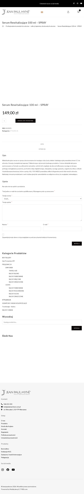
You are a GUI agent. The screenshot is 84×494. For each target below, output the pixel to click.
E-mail (45, 224)
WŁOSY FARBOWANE (16, 276)
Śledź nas (7, 335)
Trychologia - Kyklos (8, 307)
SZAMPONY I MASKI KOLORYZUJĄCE (14, 303)
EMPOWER (9, 267)
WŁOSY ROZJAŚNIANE (16, 291)
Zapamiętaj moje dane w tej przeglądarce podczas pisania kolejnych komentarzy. (29, 237)
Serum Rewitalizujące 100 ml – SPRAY (70, 26)
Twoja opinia (7, 202)
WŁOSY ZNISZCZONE (16, 282)
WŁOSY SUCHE (14, 294)
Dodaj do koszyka (25, 120)
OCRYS (8, 285)
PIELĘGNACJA (7, 264)
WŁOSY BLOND (14, 273)
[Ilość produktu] (4, 121)
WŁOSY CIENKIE (7, 310)
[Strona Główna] (3, 26)
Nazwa (5, 224)
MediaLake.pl (14, 489)
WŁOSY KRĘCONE (15, 279)
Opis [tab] (42, 144)
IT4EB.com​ (23, 489)
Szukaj (77, 328)
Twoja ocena (7, 195)
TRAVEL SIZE (13, 271)
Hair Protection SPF (8, 261)
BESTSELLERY (6, 258)
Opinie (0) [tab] (42, 149)
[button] (42, 12)
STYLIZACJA (14, 131)
